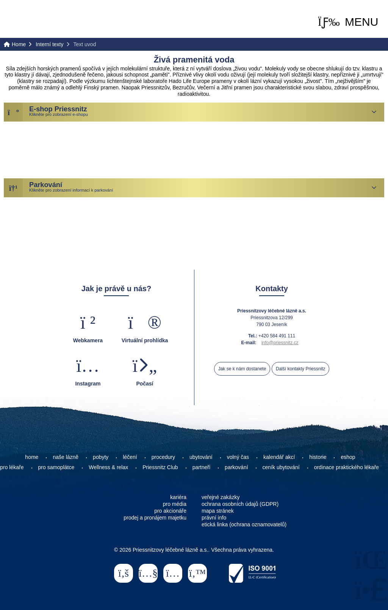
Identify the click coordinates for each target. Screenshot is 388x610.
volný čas (238, 457)
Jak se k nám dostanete (242, 368)
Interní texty (49, 44)
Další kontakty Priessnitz (300, 368)
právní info (214, 518)
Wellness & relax (108, 467)
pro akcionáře (170, 511)
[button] (348, 22)
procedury (163, 457)
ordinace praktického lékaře (347, 467)
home (31, 457)
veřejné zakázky (220, 497)
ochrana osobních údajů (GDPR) (240, 504)
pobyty (100, 457)
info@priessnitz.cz (280, 342)
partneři (201, 467)
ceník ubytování (281, 467)
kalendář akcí (279, 457)
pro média (174, 504)
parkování (236, 467)
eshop (348, 457)
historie (317, 457)
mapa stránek (218, 511)
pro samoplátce (56, 467)
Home (36, 19)
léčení (130, 457)
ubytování (201, 457)
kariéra (178, 497)
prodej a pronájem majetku (155, 518)
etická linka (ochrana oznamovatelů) (244, 524)
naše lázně (65, 457)
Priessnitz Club (160, 467)
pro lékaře (11, 467)
